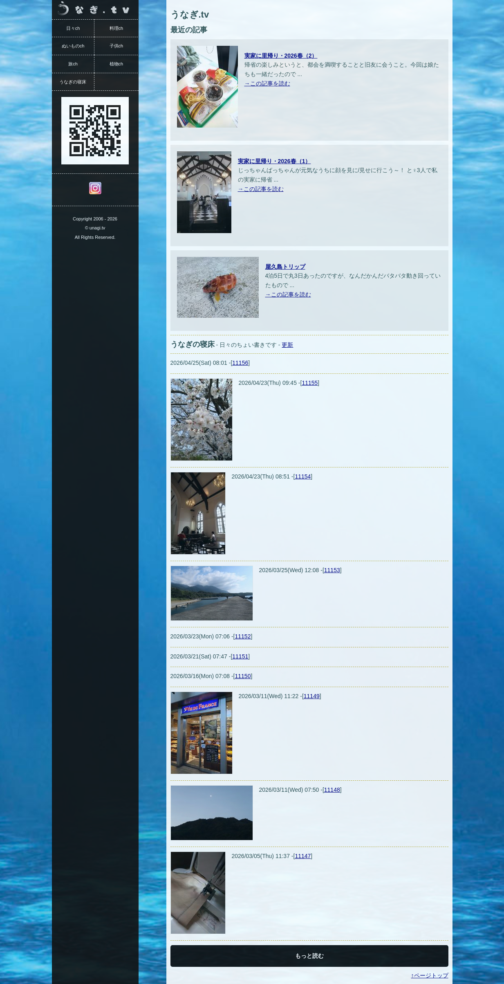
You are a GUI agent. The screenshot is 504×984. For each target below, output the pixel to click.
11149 (312, 696)
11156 (240, 362)
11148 (332, 789)
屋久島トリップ (285, 266)
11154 (303, 476)
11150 (243, 676)
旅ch (73, 63)
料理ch (116, 28)
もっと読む (309, 956)
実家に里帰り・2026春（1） (274, 161)
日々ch (73, 28)
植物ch (116, 63)
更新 (287, 344)
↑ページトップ (429, 975)
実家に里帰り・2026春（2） (281, 55)
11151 (240, 656)
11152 (243, 636)
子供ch (116, 45)
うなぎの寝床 (72, 81)
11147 (303, 856)
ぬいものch (73, 45)
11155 (310, 383)
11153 (332, 570)
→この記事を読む (267, 83)
